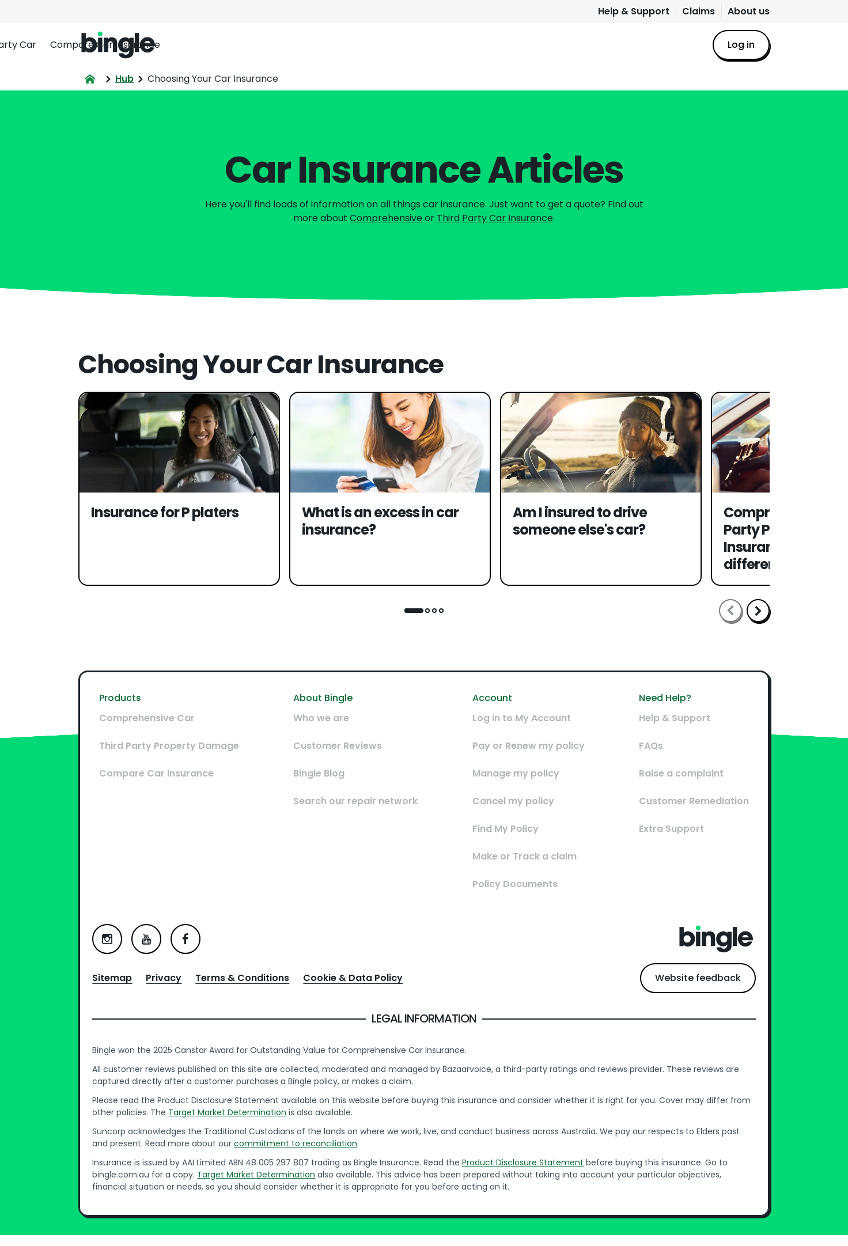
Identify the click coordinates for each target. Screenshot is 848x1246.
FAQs (645, 759)
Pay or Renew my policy (526, 759)
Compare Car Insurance (417, 44)
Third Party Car (314, 44)
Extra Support (665, 842)
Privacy (169, 983)
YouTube (152, 945)
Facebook (191, 945)
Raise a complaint (675, 786)
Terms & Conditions (248, 983)
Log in (741, 44)
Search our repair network (358, 814)
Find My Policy (503, 842)
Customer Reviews (340, 759)
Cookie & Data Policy (358, 983)
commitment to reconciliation (301, 1149)
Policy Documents (512, 897)
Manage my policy (513, 786)
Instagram (113, 945)
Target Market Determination (255, 1118)
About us (749, 11)
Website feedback (692, 983)
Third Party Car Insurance (495, 218)
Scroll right (758, 610)
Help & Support (633, 11)
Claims (698, 11)
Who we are (323, 731)
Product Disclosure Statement (528, 1168)
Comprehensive (386, 218)
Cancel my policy (511, 814)
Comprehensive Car (220, 44)
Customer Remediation (688, 814)
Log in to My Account (519, 731)
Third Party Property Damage (175, 759)
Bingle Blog (321, 786)
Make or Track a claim (522, 869)
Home (118, 45)
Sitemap (118, 983)
